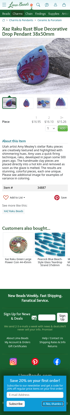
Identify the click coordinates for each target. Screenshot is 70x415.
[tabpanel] (35, 66)
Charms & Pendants (21, 20)
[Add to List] (14, 197)
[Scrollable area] (36, 249)
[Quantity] (51, 128)
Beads (6, 13)
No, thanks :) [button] (52, 404)
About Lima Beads (17, 338)
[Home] (3, 20)
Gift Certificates (17, 346)
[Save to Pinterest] (60, 197)
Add (62, 128)
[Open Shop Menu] (4, 5)
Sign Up (62, 317)
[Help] (47, 5)
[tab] (9, 103)
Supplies (53, 13)
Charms (18, 13)
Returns (52, 346)
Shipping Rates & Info (53, 342)
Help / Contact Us (52, 338)
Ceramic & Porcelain (49, 20)
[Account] (55, 5)
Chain (29, 13)
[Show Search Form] (38, 5)
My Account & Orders (17, 342)
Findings (40, 13)
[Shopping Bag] (64, 5)
